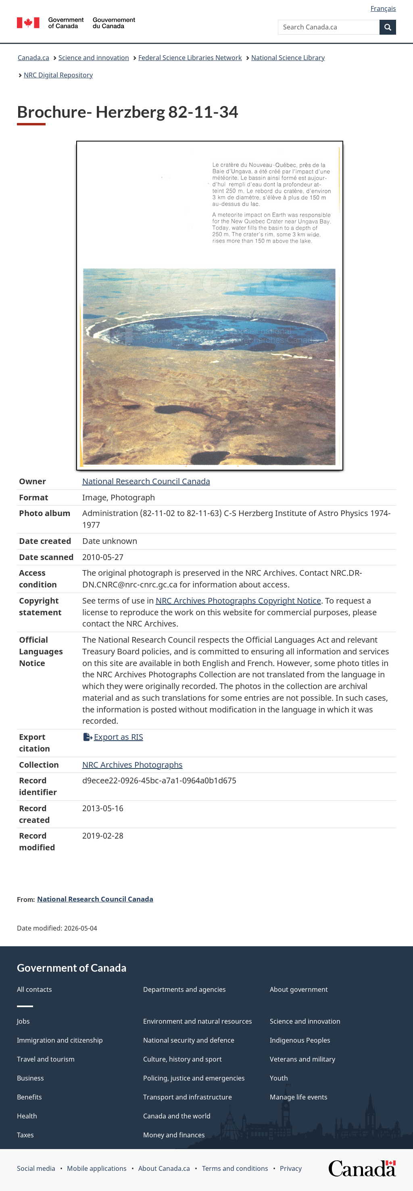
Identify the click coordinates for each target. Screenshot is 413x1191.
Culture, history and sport (182, 1059)
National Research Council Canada (146, 481)
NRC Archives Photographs (132, 764)
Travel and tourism (46, 1059)
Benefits (29, 1097)
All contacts (34, 989)
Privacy (291, 1168)
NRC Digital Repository (58, 75)
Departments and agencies (184, 989)
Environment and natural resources (197, 1021)
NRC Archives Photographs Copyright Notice (238, 600)
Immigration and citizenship (60, 1040)
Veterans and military (302, 1059)
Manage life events (298, 1097)
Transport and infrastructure (187, 1097)
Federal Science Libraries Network (190, 57)
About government (299, 989)
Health (27, 1116)
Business (30, 1078)
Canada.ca (33, 57)
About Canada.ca (164, 1168)
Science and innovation (93, 57)
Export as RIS (113, 736)
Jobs (23, 1021)
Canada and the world (177, 1116)
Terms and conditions (235, 1168)
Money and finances (174, 1135)
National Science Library (288, 57)
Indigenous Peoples (300, 1040)
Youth (279, 1078)
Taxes (25, 1135)
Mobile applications (97, 1168)
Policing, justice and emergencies (194, 1078)
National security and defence (188, 1040)
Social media (36, 1168)
